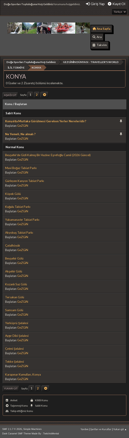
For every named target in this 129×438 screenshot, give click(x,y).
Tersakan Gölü (14, 297)
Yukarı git (11, 388)
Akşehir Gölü (13, 271)
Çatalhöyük (12, 245)
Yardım (84, 429)
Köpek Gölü (13, 193)
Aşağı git (10, 94)
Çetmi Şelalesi (14, 348)
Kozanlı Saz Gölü (16, 284)
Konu (8, 104)
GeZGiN (22, 125)
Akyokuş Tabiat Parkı (19, 232)
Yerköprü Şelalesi (16, 323)
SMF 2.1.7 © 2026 (12, 429)
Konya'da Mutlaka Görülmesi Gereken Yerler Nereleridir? (45, 121)
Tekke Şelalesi (14, 361)
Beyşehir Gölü (14, 258)
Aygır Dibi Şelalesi (17, 335)
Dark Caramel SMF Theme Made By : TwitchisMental (30, 433)
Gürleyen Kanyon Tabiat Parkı (24, 180)
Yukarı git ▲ (120, 429)
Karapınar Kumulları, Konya (23, 374)
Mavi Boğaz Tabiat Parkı (21, 168)
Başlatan (21, 104)
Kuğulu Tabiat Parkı (17, 206)
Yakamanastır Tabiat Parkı (22, 219)
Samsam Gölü (14, 310)
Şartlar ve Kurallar (100, 429)
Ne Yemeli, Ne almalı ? (20, 134)
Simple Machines (32, 429)
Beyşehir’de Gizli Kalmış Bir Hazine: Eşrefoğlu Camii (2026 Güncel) (48, 155)
